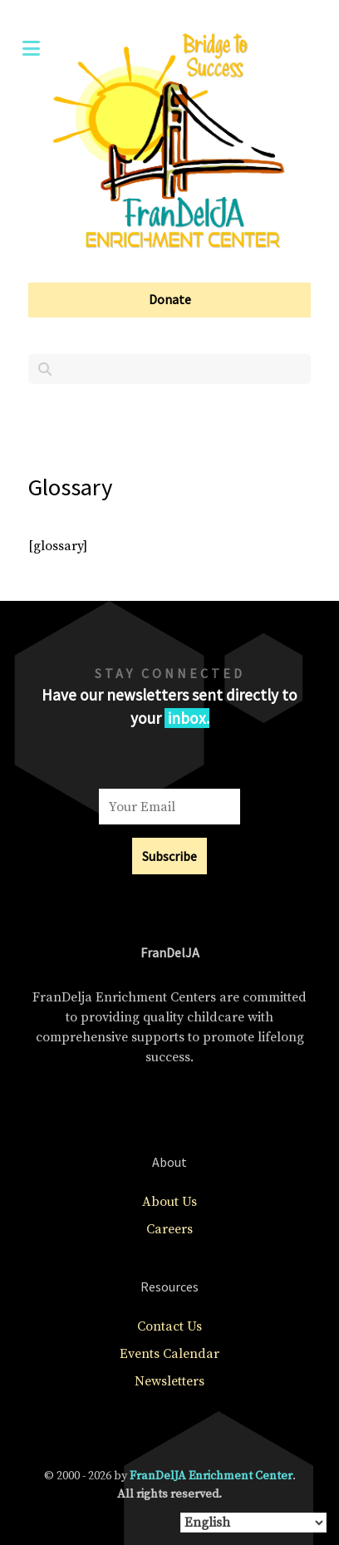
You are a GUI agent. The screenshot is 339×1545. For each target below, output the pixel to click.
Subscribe (169, 856)
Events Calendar (169, 1354)
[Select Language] (253, 1523)
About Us (169, 1201)
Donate (170, 299)
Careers (169, 1229)
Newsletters (169, 1381)
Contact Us (169, 1326)
